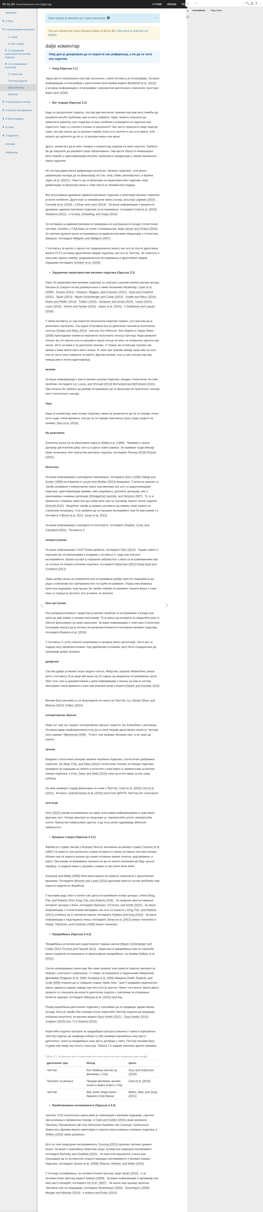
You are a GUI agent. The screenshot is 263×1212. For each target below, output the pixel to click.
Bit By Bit (27, 4)
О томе (157, 4)
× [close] (156, 18)
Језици (171, 4)
